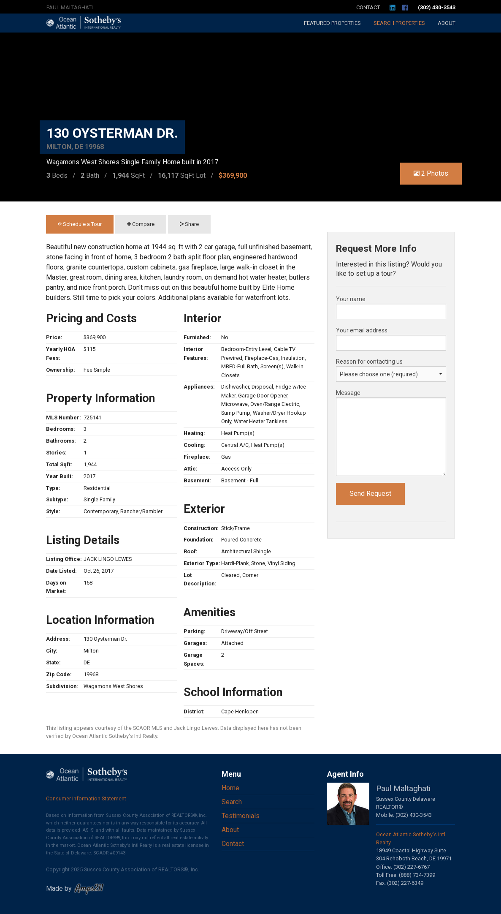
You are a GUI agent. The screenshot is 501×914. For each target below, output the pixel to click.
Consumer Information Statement (86, 798)
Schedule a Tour (80, 224)
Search (399, 23)
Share (189, 224)
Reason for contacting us (369, 361)
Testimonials (241, 816)
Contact (368, 7)
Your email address (361, 330)
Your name (351, 299)
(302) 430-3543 (436, 7)
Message (348, 392)
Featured (332, 23)
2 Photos (431, 173)
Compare (140, 224)
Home (230, 788)
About (446, 23)
